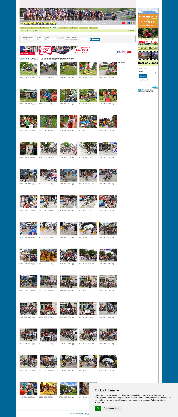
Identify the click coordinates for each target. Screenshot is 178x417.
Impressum (83, 413)
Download (63, 28)
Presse (71, 413)
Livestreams (45, 31)
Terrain (39, 37)
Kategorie (47, 37)
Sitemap (76, 413)
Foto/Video (53, 28)
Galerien (29, 31)
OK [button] (98, 408)
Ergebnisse (44, 28)
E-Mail (141, 71)
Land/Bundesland (28, 37)
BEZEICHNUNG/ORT (72, 37)
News (24, 28)
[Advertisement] (78, 4)
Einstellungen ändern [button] (112, 408)
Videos (37, 31)
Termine (34, 28)
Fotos (22, 31)
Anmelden (93, 28)
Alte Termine (61, 37)
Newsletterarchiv (144, 80)
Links (83, 28)
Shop (73, 28)
